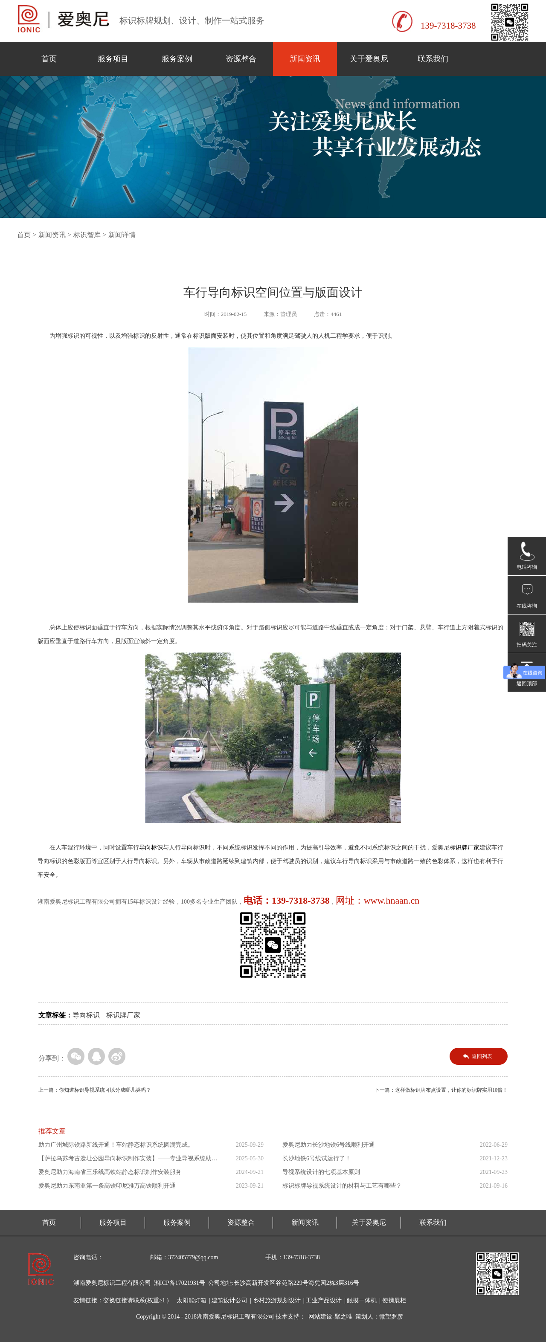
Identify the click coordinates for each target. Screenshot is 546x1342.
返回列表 (482, 1056)
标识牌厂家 (123, 1015)
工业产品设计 (324, 1300)
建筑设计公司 (229, 1300)
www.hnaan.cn (392, 900)
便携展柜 (394, 1300)
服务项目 (113, 59)
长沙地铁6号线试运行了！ (316, 1158)
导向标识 (86, 1015)
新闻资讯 (305, 59)
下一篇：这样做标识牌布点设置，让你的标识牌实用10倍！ (441, 1090)
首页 (49, 59)
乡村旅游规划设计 (277, 1300)
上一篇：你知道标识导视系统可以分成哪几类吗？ (94, 1090)
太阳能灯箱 (191, 1300)
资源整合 (241, 59)
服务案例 (177, 59)
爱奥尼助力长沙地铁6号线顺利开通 (328, 1145)
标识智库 (87, 234)
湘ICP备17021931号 (179, 1283)
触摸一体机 (362, 1300)
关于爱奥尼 (369, 59)
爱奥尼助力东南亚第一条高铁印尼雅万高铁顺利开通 (107, 1186)
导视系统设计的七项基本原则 (321, 1172)
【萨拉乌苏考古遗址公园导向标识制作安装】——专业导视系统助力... (125, 1160)
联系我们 (433, 59)
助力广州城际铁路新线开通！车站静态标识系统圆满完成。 (116, 1145)
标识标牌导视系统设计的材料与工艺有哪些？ (342, 1186)
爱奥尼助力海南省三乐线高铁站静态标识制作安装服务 (110, 1172)
